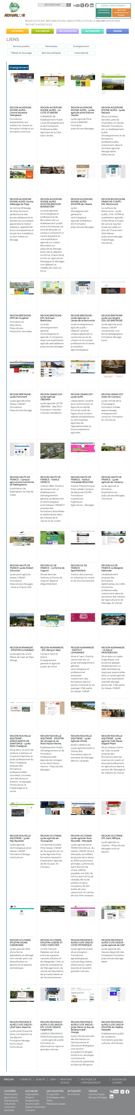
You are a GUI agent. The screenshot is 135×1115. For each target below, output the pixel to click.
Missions (29, 1097)
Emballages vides (55, 1097)
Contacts (30, 1110)
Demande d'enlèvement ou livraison (121, 12)
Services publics (21, 46)
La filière (17, 31)
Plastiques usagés (55, 1104)
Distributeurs (11, 1100)
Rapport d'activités (35, 1107)
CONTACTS (25, 1079)
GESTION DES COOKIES (119, 1081)
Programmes (32, 1100)
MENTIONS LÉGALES (66, 1081)
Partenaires (51, 46)
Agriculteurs (10, 1097)
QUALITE (40, 1079)
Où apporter (52, 1094)
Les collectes (67, 31)
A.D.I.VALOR (42, 31)
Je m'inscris (74, 1094)
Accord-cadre (32, 1104)
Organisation (32, 1094)
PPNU (49, 1100)
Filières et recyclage (21, 53)
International (81, 53)
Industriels (9, 1104)
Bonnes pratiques (51, 53)
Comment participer (9, 1108)
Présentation (11, 1094)
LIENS (52, 1079)
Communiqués (97, 1094)
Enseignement (81, 46)
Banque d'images (98, 1097)
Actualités (92, 31)
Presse (117, 31)
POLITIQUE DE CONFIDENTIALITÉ (90, 1081)
